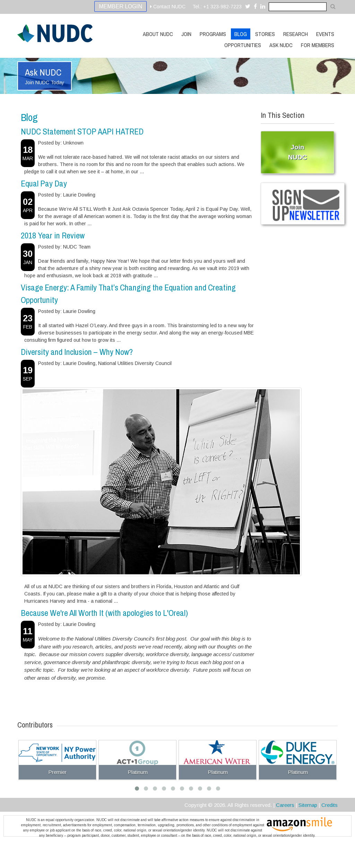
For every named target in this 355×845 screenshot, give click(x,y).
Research (295, 34)
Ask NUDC (281, 45)
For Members (317, 45)
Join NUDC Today (44, 82)
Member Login (120, 6)
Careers (285, 805)
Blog (240, 34)
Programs (213, 34)
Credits (329, 805)
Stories (265, 34)
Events (325, 34)
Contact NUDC (167, 6)
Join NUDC (297, 152)
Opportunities (242, 45)
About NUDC (158, 34)
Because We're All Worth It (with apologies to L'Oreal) (104, 612)
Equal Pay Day (44, 183)
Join (186, 34)
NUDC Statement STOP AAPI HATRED (82, 131)
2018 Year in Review (53, 235)
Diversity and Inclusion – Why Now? (77, 351)
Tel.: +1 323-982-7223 (217, 6)
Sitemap (307, 805)
